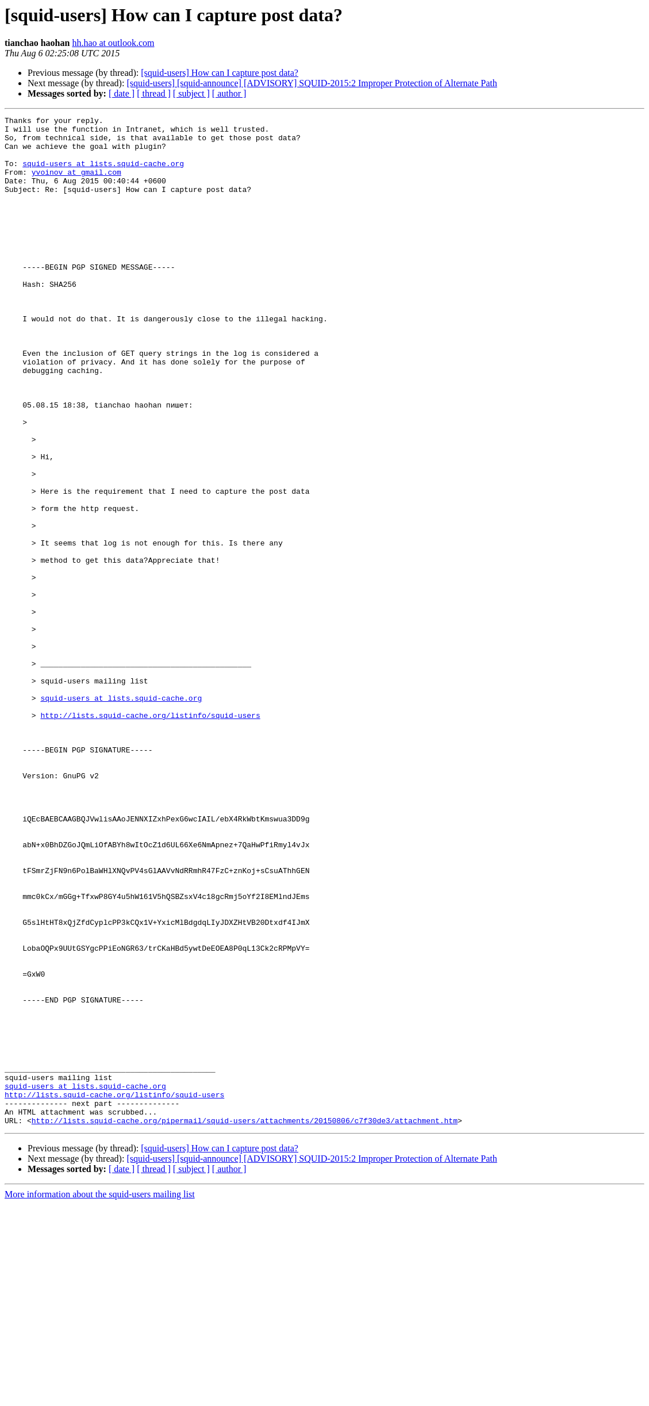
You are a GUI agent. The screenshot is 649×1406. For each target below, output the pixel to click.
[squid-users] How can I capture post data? (219, 73)
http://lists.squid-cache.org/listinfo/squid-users (150, 836)
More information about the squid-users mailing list (100, 1396)
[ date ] (122, 93)
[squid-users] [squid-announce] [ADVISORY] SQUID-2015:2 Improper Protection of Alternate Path (311, 83)
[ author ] (229, 93)
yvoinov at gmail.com (76, 184)
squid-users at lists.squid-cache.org (103, 173)
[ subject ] (191, 93)
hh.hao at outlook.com (113, 43)
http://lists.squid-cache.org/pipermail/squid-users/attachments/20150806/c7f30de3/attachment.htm (245, 1322)
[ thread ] (154, 93)
